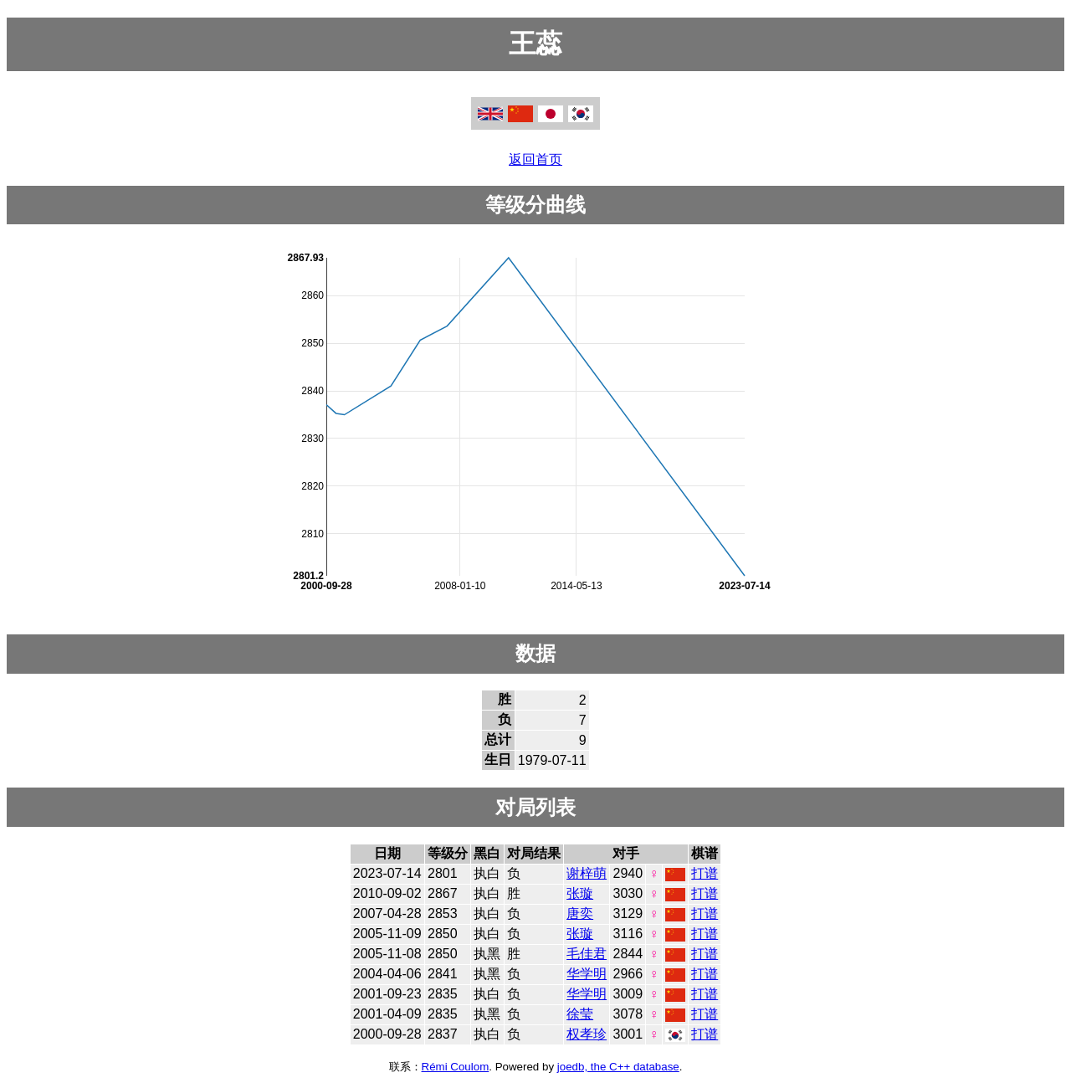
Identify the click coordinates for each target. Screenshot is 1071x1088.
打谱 (704, 873)
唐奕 (579, 913)
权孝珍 (586, 1034)
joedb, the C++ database (618, 1066)
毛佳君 (586, 954)
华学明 (586, 974)
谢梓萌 (586, 873)
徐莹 (579, 1014)
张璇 (579, 893)
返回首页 (535, 159)
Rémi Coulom (455, 1066)
